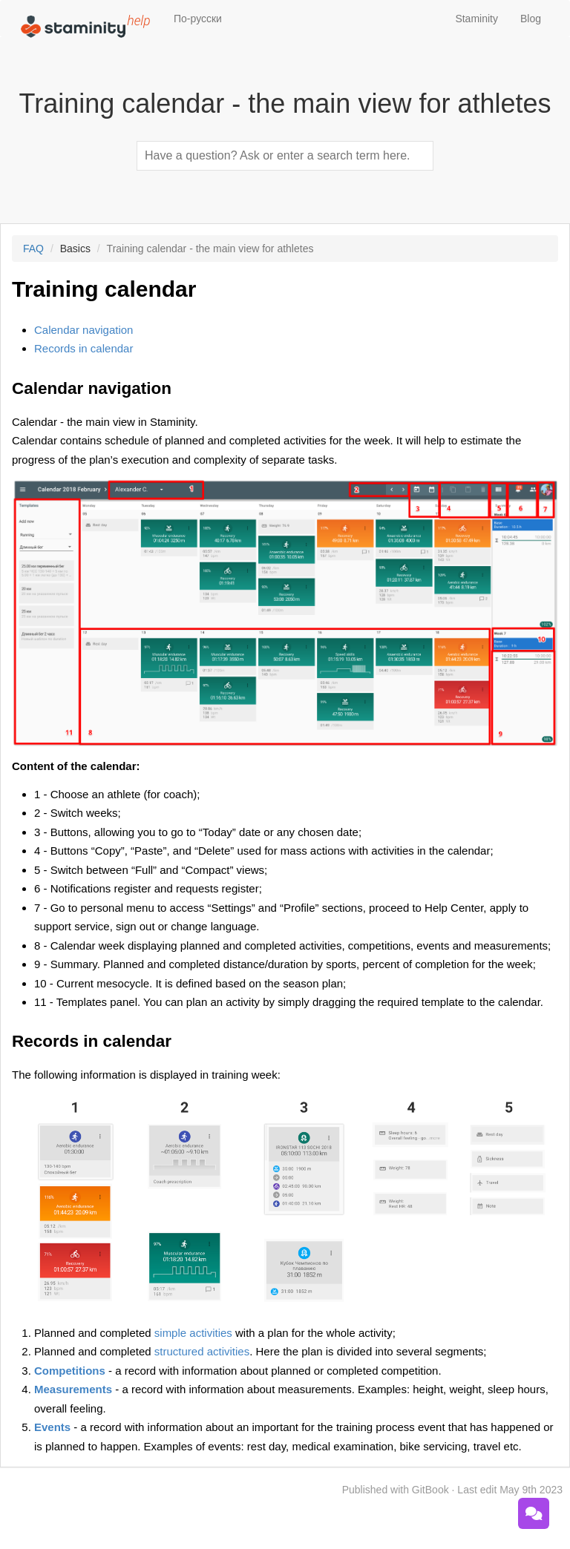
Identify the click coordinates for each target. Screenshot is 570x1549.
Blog (530, 18)
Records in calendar (83, 348)
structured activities (201, 1351)
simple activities (193, 1332)
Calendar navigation (83, 329)
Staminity (476, 18)
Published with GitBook (395, 1490)
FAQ (33, 248)
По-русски (198, 18)
